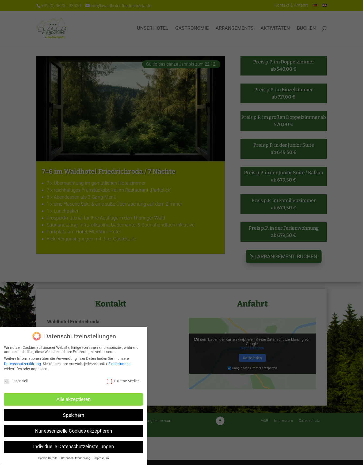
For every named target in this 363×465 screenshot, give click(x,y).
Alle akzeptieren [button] (73, 399)
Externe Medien (123, 381)
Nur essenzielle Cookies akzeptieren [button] (73, 431)
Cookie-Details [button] (48, 458)
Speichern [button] (73, 415)
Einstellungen (119, 364)
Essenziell (16, 381)
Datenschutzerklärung (22, 364)
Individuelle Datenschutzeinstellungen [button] (73, 446)
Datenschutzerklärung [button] (76, 458)
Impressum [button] (101, 458)
